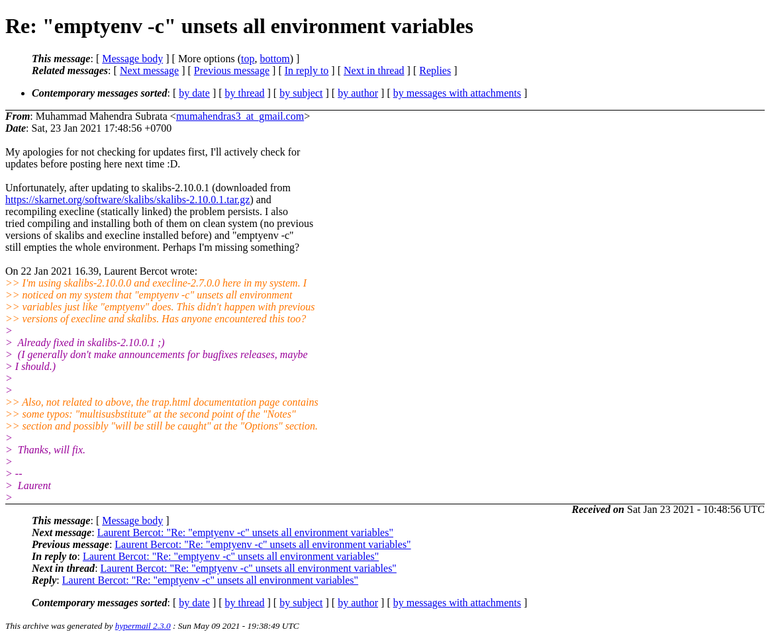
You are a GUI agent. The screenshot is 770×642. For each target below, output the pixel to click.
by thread (245, 93)
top (247, 58)
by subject (300, 93)
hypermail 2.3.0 (143, 626)
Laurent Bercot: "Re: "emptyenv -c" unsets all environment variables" (245, 532)
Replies (435, 70)
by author (358, 93)
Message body (132, 58)
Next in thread (374, 70)
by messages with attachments (457, 93)
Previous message (231, 70)
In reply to (307, 70)
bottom (274, 58)
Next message (149, 70)
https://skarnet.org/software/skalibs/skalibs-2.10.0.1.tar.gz (127, 199)
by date (194, 93)
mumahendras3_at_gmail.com (240, 116)
